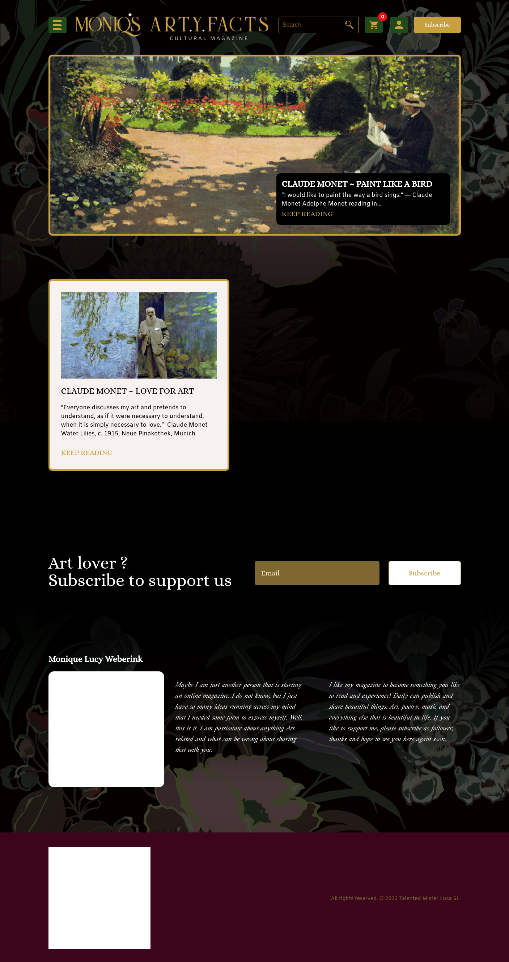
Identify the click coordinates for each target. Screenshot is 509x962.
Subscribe (437, 24)
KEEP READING (307, 214)
